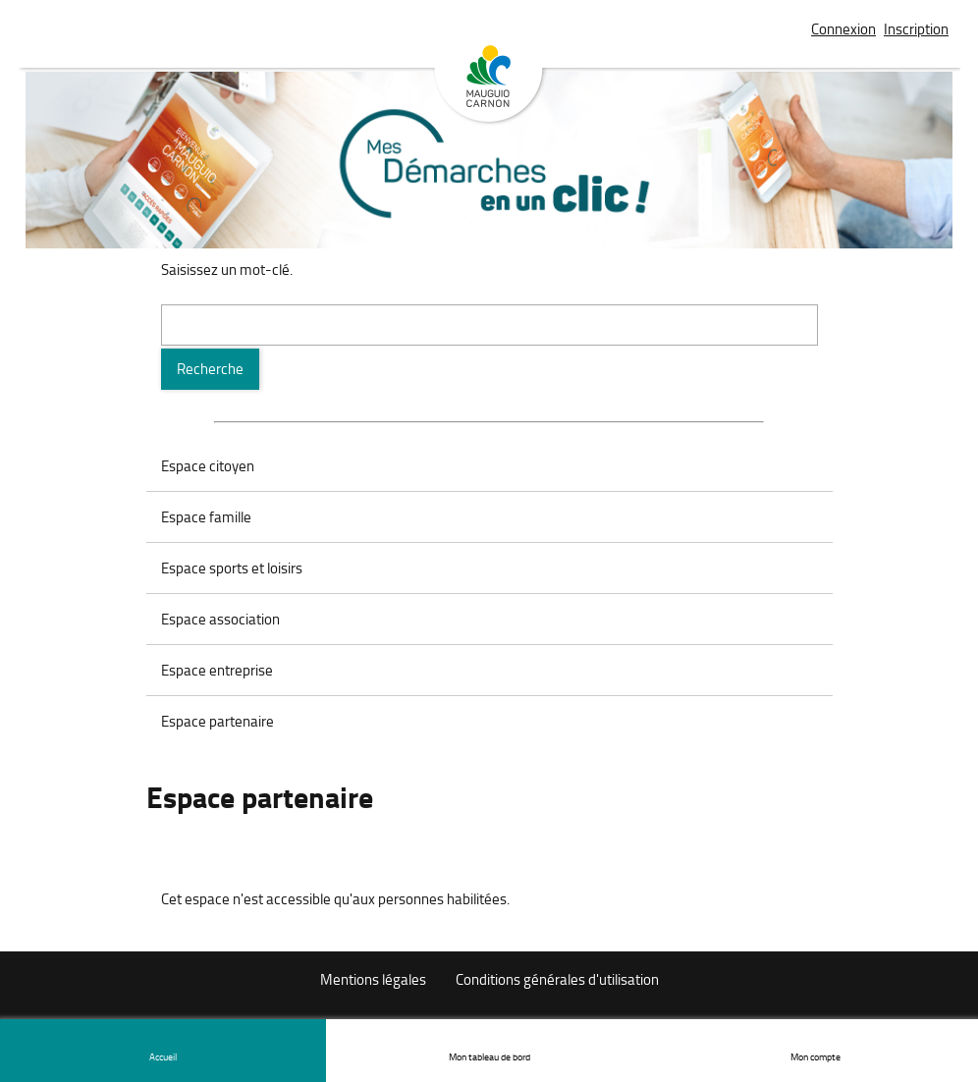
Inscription (916, 29)
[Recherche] (210, 369)
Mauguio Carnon (489, 85)
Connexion (843, 29)
